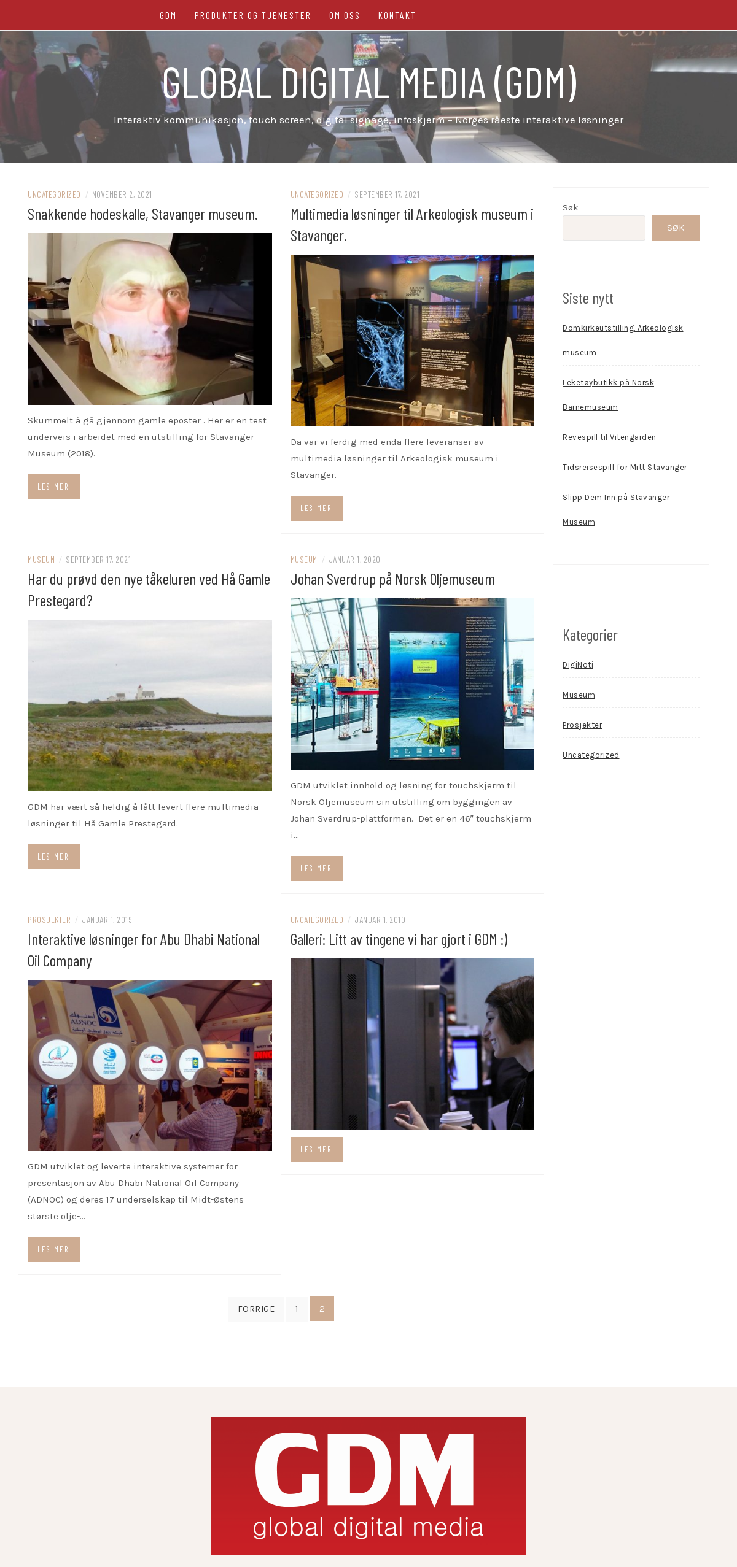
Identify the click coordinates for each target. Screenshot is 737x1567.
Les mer (53, 486)
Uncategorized (54, 194)
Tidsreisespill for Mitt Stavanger (625, 467)
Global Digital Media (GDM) (369, 81)
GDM (168, 15)
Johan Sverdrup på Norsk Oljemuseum (393, 578)
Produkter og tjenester (253, 15)
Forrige (256, 1309)
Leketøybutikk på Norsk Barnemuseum (608, 395)
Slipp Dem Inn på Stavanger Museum (616, 509)
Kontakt (397, 15)
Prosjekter (49, 919)
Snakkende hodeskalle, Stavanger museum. (143, 213)
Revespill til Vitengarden (610, 437)
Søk (571, 207)
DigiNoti (578, 664)
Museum (41, 559)
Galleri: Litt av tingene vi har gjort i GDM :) (399, 938)
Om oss (345, 15)
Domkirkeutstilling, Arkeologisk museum (623, 340)
